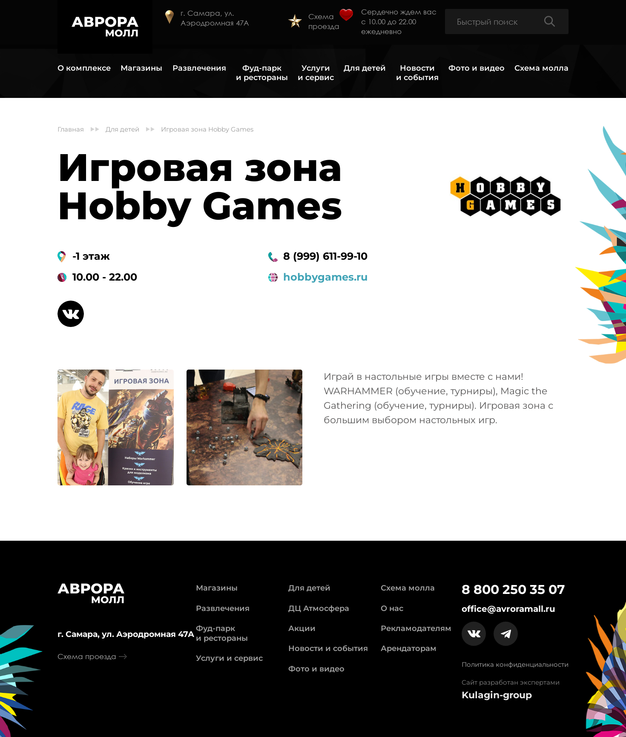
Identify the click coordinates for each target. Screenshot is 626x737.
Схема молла (541, 68)
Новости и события (417, 73)
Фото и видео (476, 68)
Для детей (365, 68)
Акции (302, 628)
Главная (70, 129)
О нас (392, 608)
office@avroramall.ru (508, 609)
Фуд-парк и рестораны (262, 73)
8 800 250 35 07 (513, 589)
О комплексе (84, 68)
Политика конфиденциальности (515, 664)
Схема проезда (323, 21)
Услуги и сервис (316, 73)
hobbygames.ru (325, 277)
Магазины (141, 68)
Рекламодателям (416, 628)
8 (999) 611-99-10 (325, 256)
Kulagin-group (497, 695)
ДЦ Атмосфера (318, 608)
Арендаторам (408, 648)
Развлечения (199, 68)
